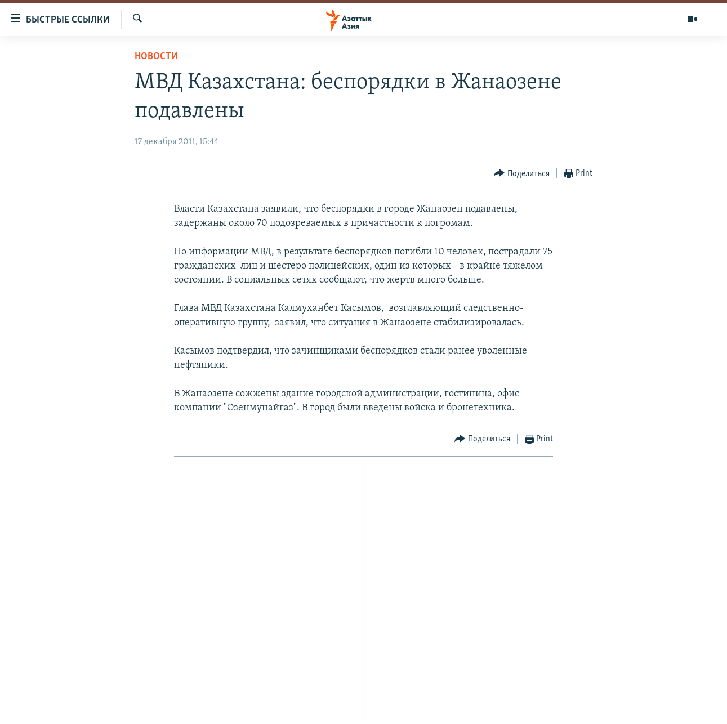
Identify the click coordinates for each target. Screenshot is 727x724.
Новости (156, 56)
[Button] (522, 173)
